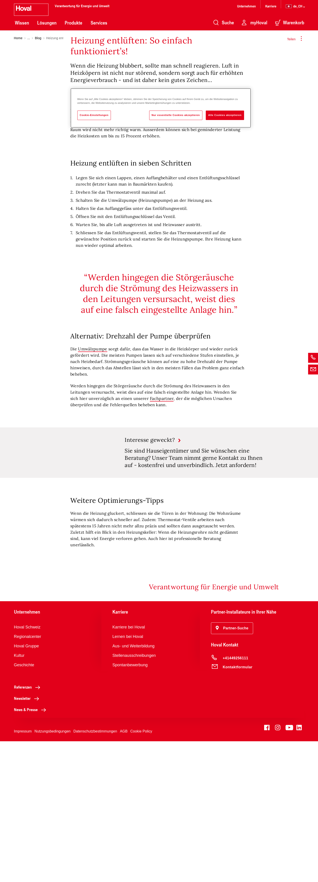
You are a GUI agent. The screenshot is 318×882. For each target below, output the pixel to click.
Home (18, 38)
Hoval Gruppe (26, 787)
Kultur (19, 796)
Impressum (23, 872)
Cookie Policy (141, 872)
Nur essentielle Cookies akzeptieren (176, 115)
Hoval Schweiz (27, 768)
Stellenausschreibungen (134, 796)
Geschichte (24, 805)
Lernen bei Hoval (127, 777)
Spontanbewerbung (130, 805)
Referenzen (28, 828)
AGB (124, 872)
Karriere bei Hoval (128, 768)
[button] (232, 769)
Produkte (73, 22)
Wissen (22, 22)
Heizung (219, 233)
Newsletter (27, 839)
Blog (38, 38)
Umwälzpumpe (92, 478)
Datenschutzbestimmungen (95, 872)
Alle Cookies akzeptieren (225, 115)
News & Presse (31, 850)
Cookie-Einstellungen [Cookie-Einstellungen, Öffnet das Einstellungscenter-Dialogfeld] (94, 115)
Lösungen (47, 22)
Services (99, 22)
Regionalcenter (27, 777)
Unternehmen (246, 6)
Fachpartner (162, 528)
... (28, 38)
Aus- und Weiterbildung (133, 787)
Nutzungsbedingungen (52, 872)
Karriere (270, 6)
